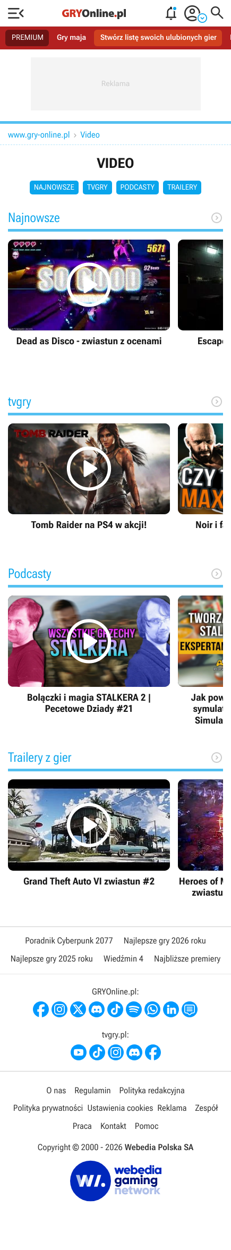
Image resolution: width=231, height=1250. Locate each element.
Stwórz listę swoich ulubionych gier (158, 37)
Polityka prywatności (48, 1108)
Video (90, 135)
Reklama (171, 1108)
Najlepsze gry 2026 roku (165, 941)
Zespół (206, 1108)
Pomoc (146, 1126)
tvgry (97, 187)
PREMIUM (28, 37)
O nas (56, 1090)
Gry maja (71, 37)
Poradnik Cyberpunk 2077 (69, 941)
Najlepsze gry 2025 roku (52, 959)
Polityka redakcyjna (152, 1090)
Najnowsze (54, 187)
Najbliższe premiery (187, 959)
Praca (82, 1126)
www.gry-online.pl (39, 135)
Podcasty (138, 187)
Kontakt (113, 1126)
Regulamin (92, 1090)
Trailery (182, 187)
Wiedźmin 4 (123, 959)
